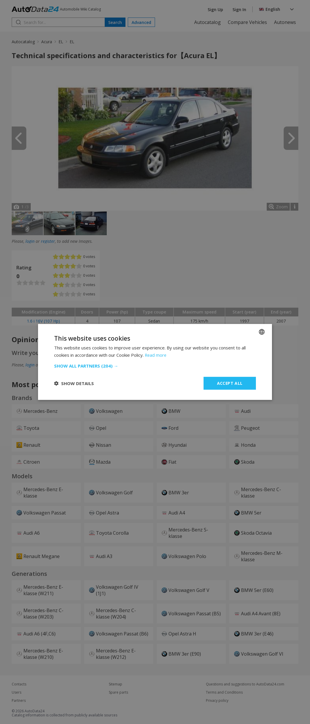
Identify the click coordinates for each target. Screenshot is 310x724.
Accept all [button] (230, 383)
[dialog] (155, 362)
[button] (155, 365)
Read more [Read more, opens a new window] (156, 355)
